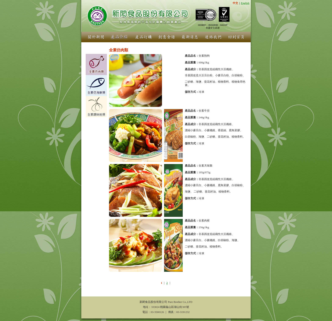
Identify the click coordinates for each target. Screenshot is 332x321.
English (245, 3)
